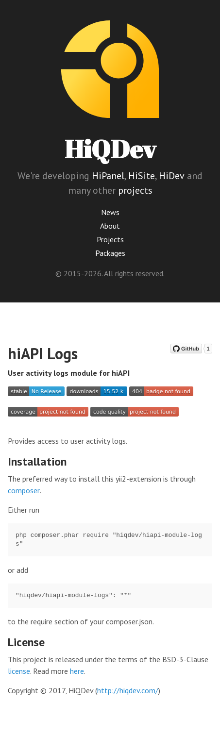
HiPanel (108, 175)
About (110, 226)
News (110, 212)
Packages (110, 253)
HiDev (172, 175)
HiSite (141, 175)
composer (24, 490)
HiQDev (110, 149)
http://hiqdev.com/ (127, 690)
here (77, 671)
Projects (110, 239)
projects (135, 190)
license (19, 671)
